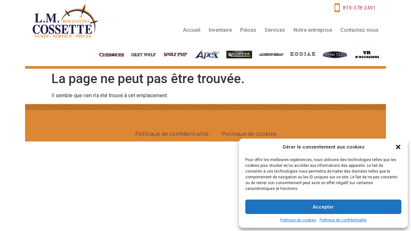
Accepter (323, 207)
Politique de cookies (298, 220)
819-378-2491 (359, 8)
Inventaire (220, 30)
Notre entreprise (312, 30)
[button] (398, 147)
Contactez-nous (359, 30)
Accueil (191, 30)
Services (275, 30)
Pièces (248, 30)
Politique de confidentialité (343, 220)
